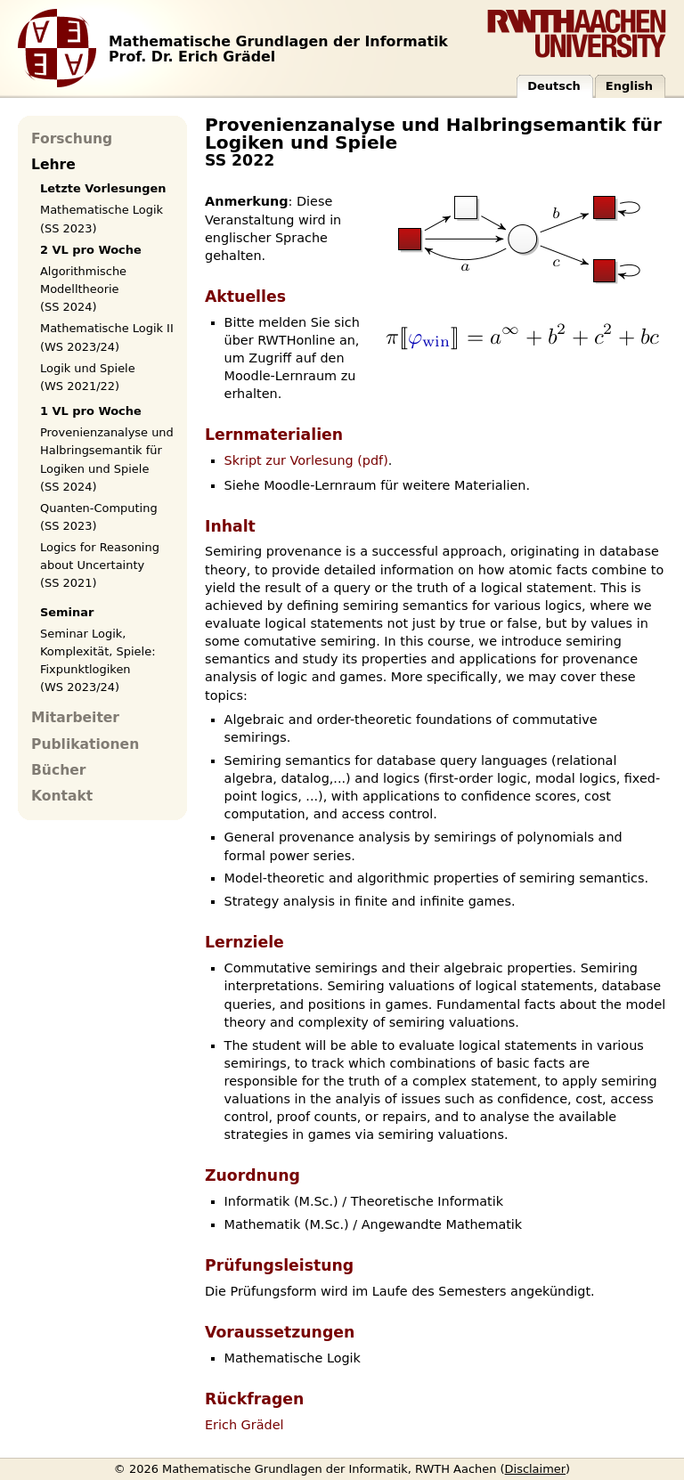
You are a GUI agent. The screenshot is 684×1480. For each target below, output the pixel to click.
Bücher (58, 770)
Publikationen (85, 744)
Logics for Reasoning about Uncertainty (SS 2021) (99, 565)
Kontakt (62, 796)
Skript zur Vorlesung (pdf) (306, 460)
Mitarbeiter (75, 718)
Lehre (53, 165)
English (629, 86)
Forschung (71, 139)
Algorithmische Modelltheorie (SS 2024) (83, 288)
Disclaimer (535, 1469)
